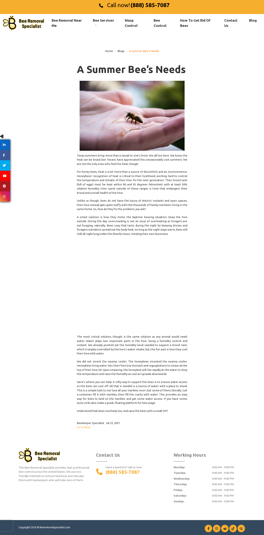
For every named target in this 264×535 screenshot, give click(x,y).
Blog (253, 20)
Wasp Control (131, 22)
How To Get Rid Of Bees (195, 22)
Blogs (121, 51)
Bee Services (103, 20)
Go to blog (83, 427)
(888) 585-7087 (150, 5)
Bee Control (160, 22)
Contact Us (231, 22)
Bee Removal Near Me (67, 22)
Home (109, 51)
